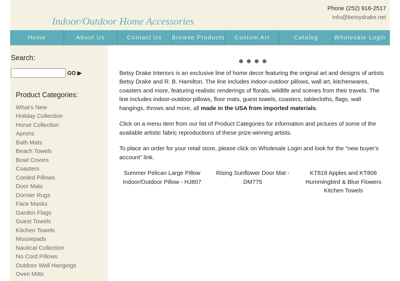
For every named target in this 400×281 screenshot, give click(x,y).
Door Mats (29, 186)
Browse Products (198, 37)
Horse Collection (37, 124)
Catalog (306, 37)
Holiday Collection (39, 115)
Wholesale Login (360, 37)
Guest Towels (33, 221)
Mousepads (31, 238)
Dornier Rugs (33, 195)
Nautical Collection (40, 247)
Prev (129, 56)
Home (37, 37)
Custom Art (252, 37)
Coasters (27, 168)
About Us (90, 37)
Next (376, 56)
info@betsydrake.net (359, 17)
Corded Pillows (35, 177)
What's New (31, 107)
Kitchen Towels (35, 230)
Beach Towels (34, 151)
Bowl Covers (32, 160)
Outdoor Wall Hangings (46, 265)
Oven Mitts (30, 273)
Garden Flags (34, 212)
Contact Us (144, 37)
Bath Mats (29, 142)
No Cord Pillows (37, 256)
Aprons (25, 133)
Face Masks (32, 203)
